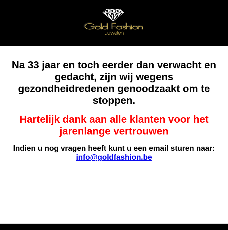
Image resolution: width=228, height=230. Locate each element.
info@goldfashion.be (114, 157)
